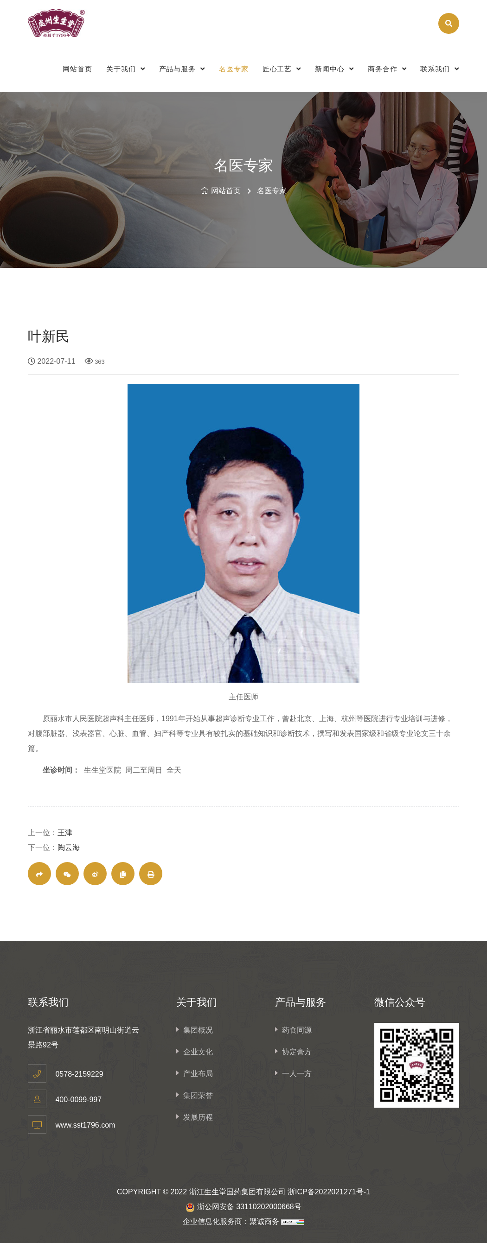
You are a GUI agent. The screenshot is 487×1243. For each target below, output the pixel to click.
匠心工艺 (282, 69)
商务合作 (387, 69)
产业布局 (198, 1074)
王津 (65, 833)
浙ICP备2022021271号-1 (329, 1192)
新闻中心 (334, 69)
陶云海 (69, 847)
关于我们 (125, 69)
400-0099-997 (78, 1099)
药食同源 (297, 1030)
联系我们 (439, 69)
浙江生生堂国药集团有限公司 (237, 1192)
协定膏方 (297, 1052)
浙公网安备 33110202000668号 (249, 1207)
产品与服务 (182, 69)
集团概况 (198, 1030)
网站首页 (77, 69)
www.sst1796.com (85, 1125)
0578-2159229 (79, 1074)
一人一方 (297, 1074)
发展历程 (198, 1117)
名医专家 (234, 69)
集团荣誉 (198, 1095)
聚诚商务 (264, 1221)
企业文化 (198, 1052)
